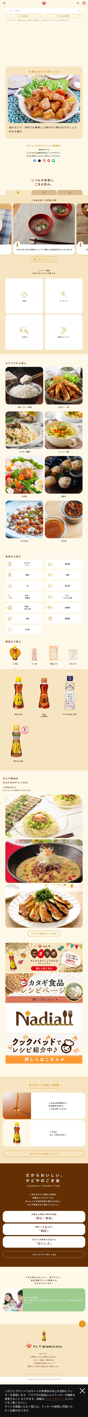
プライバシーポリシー (33, 1374)
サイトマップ (58, 1374)
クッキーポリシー (46, 1374)
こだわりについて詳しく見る (58, 1254)
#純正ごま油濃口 (33, 20)
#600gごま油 (21, 20)
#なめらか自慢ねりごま (61, 20)
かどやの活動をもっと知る (45, 933)
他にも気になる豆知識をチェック (57, 1154)
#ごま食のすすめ (46, 20)
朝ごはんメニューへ (45, 259)
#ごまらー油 (11, 20)
